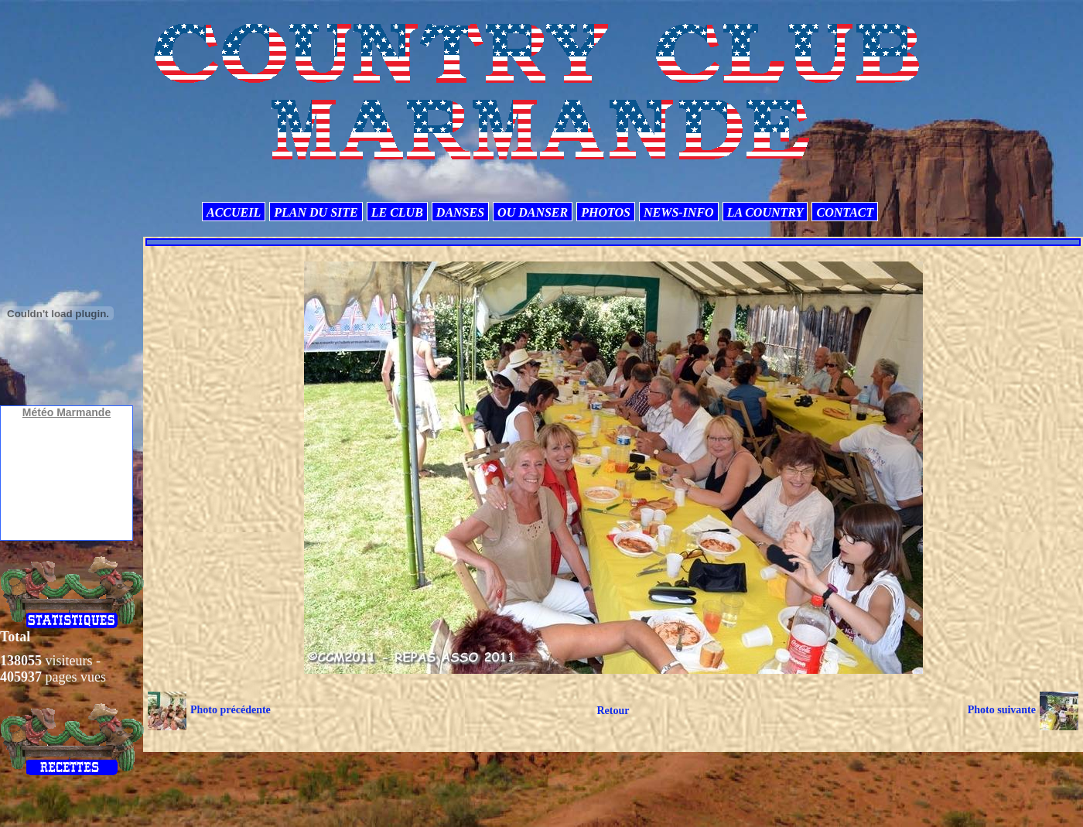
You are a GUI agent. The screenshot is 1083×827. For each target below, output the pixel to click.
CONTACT (844, 212)
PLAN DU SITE (315, 212)
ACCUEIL (234, 212)
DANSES (460, 212)
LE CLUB (397, 212)
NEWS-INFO (679, 212)
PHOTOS (605, 212)
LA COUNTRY (765, 212)
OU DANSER (532, 212)
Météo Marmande (66, 412)
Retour (612, 710)
